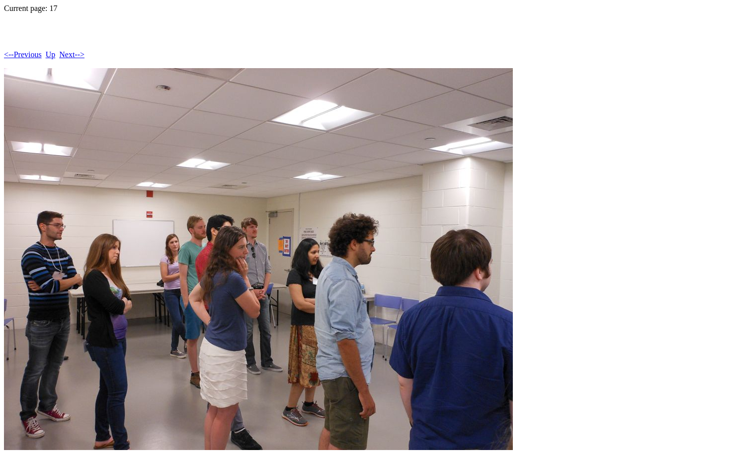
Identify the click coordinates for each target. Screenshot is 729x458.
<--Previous (23, 54)
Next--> (71, 54)
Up (51, 54)
